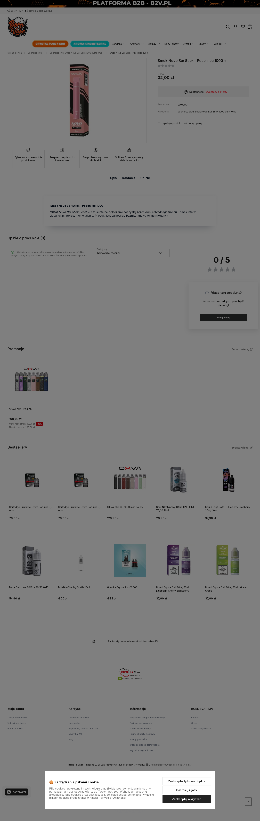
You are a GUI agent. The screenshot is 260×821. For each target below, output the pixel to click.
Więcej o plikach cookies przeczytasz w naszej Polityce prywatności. (101, 796)
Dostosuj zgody (186, 790)
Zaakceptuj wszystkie (186, 799)
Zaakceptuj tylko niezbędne (186, 781)
